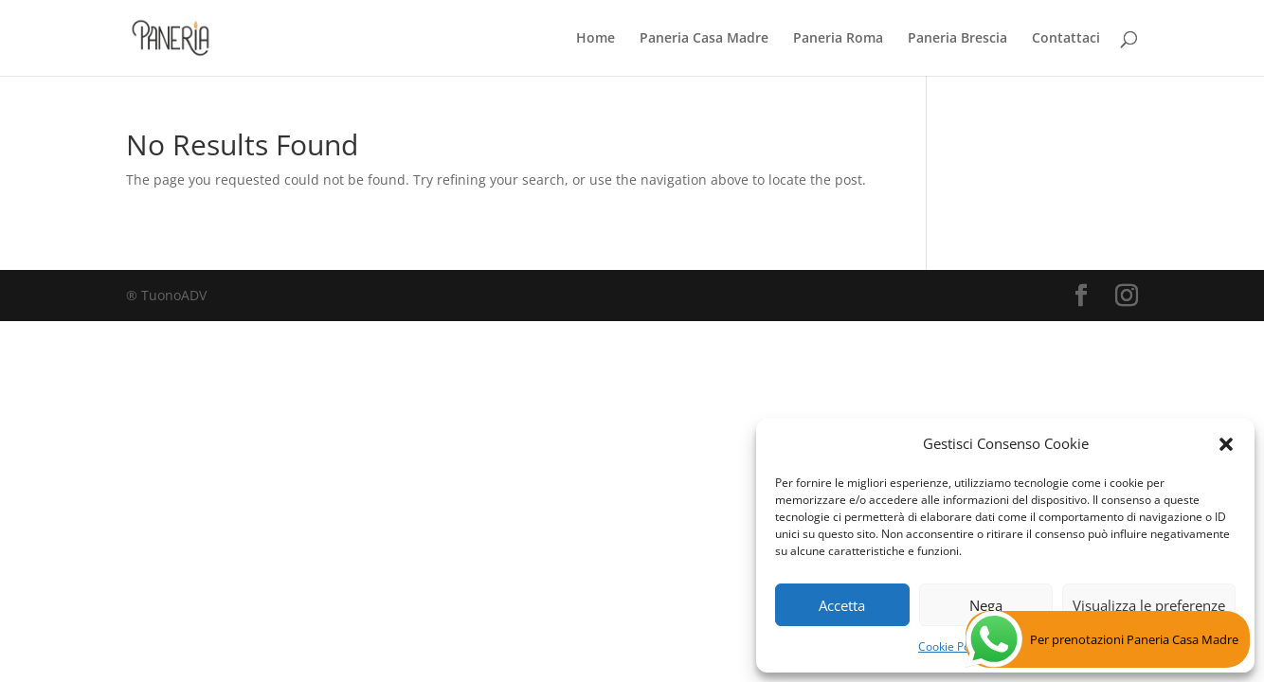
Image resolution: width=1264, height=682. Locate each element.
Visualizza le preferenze (1149, 605)
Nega (985, 605)
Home (595, 38)
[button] (1226, 444)
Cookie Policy (952, 646)
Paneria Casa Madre (704, 38)
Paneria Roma (838, 38)
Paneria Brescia (957, 38)
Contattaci (1066, 38)
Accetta (842, 605)
